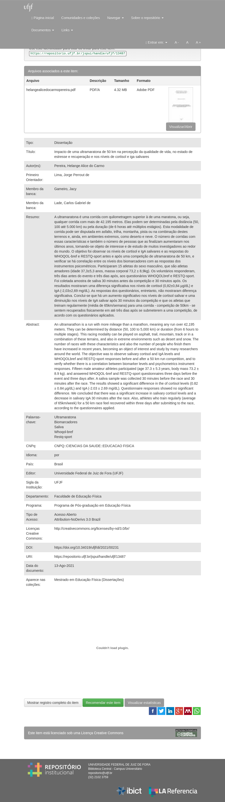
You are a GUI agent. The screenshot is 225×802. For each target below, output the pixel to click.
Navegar (115, 18)
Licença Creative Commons (102, 733)
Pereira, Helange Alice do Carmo (79, 166)
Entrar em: (156, 42)
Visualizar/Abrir (180, 127)
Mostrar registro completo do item (53, 703)
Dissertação (63, 143)
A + (198, 42)
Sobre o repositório (147, 18)
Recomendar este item (103, 703)
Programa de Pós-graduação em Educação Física (92, 505)
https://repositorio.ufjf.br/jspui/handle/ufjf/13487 (90, 557)
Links (67, 30)
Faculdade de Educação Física (77, 496)
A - (177, 42)
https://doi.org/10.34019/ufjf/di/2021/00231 (86, 547)
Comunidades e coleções (80, 18)
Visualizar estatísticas (144, 703)
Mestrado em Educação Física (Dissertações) (89, 580)
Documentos (42, 30)
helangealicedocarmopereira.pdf (50, 90)
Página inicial (42, 18)
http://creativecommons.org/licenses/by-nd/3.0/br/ (91, 528)
